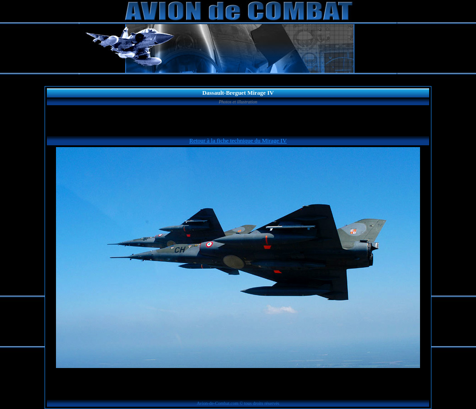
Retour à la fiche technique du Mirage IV (238, 140)
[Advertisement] (238, 120)
